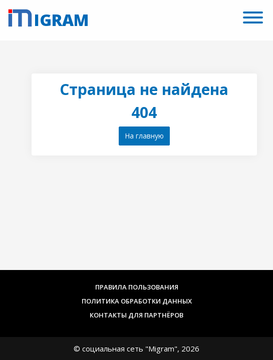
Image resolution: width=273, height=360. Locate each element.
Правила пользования (136, 287)
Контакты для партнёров (136, 315)
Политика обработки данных (137, 301)
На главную (144, 135)
